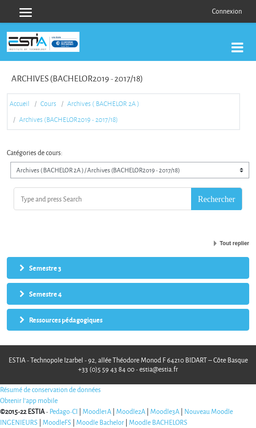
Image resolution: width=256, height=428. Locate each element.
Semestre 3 (45, 268)
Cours (48, 103)
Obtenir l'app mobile (29, 400)
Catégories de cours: (35, 152)
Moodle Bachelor (100, 422)
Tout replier (234, 243)
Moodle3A (164, 411)
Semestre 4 (45, 294)
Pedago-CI (63, 411)
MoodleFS (57, 422)
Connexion (227, 11)
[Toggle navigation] (237, 42)
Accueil (20, 103)
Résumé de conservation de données (50, 389)
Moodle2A (130, 411)
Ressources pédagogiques (66, 320)
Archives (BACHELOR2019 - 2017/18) (68, 119)
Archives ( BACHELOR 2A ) (103, 103)
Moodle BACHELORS (158, 422)
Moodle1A (97, 411)
